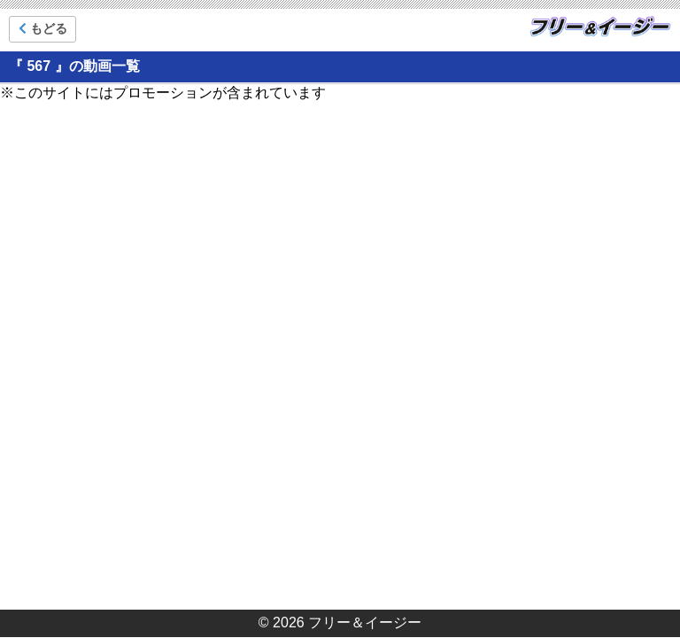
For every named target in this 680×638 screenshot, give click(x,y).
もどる (43, 28)
